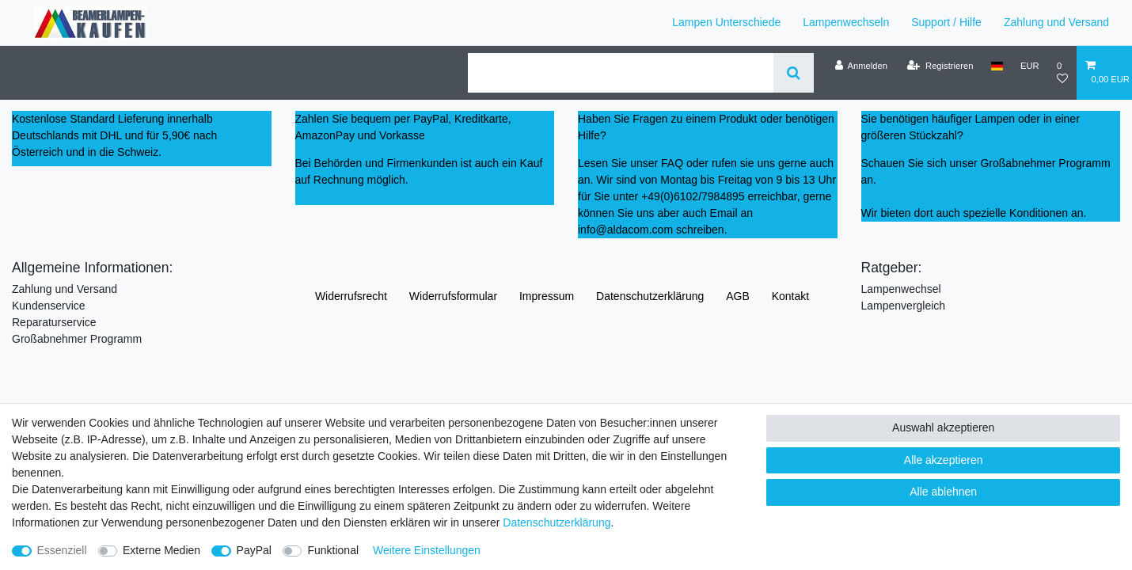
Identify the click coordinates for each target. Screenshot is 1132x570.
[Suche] (793, 73)
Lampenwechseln (846, 22)
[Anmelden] (861, 66)
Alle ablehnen (943, 491)
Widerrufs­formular (453, 296)
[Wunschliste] (1062, 72)
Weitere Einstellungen (427, 550)
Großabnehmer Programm (77, 338)
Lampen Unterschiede (726, 22)
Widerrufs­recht (351, 296)
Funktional (333, 550)
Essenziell (62, 550)
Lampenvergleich (903, 305)
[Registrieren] (940, 66)
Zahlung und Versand (1056, 22)
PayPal (254, 550)
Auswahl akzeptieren (943, 427)
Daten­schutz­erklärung (650, 296)
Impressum (546, 296)
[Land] (997, 66)
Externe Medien (161, 550)
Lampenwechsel (901, 289)
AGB (738, 296)
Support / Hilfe (946, 22)
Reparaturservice (54, 322)
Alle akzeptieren (943, 460)
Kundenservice (48, 305)
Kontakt (790, 296)
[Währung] (1030, 66)
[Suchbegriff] (620, 73)
